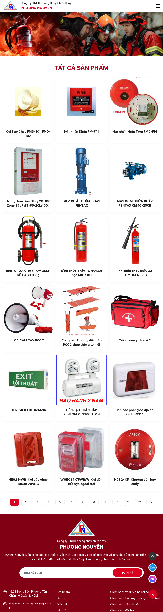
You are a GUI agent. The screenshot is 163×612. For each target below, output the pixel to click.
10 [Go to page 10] (116, 502)
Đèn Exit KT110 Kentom (28, 410)
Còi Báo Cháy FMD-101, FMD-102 (28, 134)
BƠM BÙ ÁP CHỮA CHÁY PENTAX (81, 203)
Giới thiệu (63, 604)
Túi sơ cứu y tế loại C (135, 340)
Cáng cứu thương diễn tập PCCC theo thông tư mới (81, 342)
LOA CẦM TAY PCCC (28, 340)
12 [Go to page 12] (139, 502)
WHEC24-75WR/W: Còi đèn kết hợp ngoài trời (81, 482)
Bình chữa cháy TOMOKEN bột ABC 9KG (81, 273)
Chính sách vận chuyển (125, 604)
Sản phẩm (63, 592)
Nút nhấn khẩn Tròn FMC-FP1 (135, 131)
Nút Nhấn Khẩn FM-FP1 (81, 131)
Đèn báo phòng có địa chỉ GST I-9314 (134, 412)
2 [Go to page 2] (26, 502)
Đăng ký (127, 572)
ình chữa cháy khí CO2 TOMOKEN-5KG (135, 273)
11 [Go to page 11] (128, 502)
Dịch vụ (61, 598)
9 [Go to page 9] (105, 502)
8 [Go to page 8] (94, 502)
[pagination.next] (150, 502)
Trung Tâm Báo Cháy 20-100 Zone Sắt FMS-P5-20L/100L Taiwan (28, 203)
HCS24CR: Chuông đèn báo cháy (135, 482)
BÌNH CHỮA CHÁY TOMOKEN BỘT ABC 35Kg (28, 273)
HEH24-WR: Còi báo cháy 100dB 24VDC (28, 482)
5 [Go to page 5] (60, 502)
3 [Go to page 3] (37, 502)
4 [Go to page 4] (49, 502)
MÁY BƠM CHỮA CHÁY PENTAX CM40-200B (135, 203)
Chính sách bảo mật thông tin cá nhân (135, 598)
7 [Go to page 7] (83, 502)
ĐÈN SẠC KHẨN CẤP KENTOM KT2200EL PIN (81, 412)
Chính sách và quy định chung (129, 592)
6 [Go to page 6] (71, 502)
